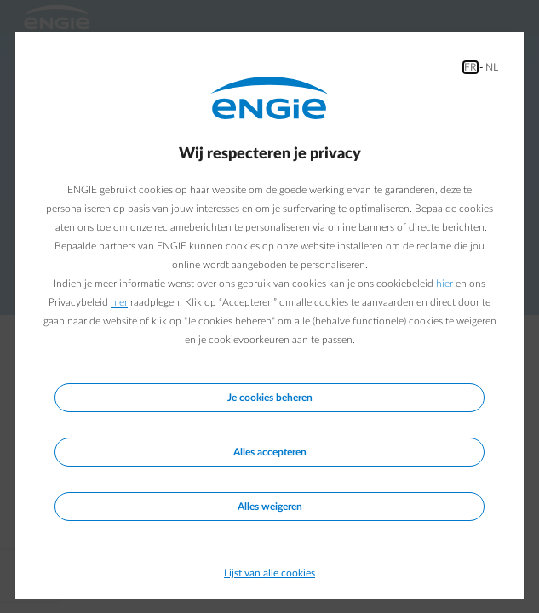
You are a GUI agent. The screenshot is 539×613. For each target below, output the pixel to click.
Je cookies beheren (270, 397)
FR (470, 67)
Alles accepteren (270, 452)
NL (491, 67)
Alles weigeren (270, 506)
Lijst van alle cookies (269, 573)
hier (444, 283)
